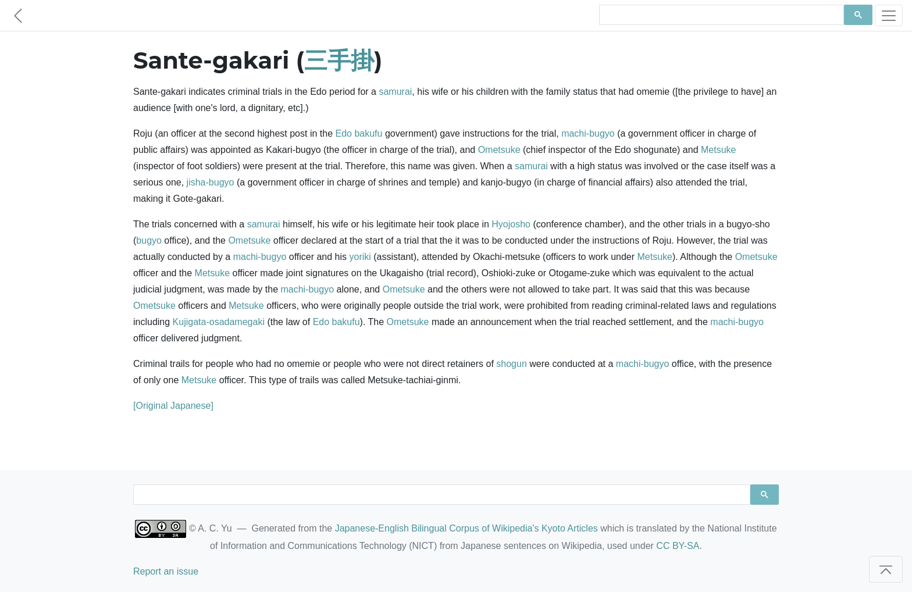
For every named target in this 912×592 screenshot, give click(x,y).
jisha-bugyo (210, 182)
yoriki (360, 257)
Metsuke (718, 150)
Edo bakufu (358, 133)
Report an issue (165, 571)
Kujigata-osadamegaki (219, 322)
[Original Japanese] (173, 406)
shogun (511, 364)
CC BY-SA (677, 546)
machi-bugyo (588, 133)
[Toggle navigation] (889, 15)
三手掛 (339, 60)
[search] (720, 15)
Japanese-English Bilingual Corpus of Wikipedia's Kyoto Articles (466, 528)
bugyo (149, 240)
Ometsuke (499, 150)
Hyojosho (510, 224)
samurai (395, 92)
